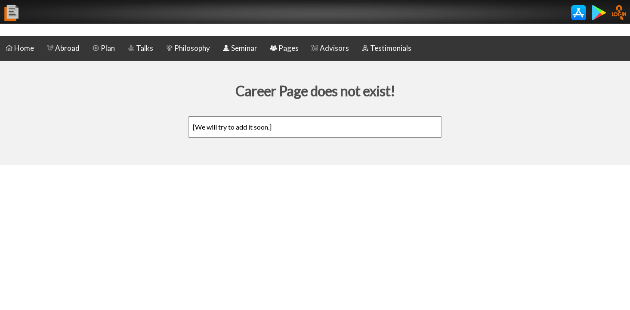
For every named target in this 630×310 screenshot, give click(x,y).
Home (20, 48)
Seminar (240, 48)
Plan (104, 48)
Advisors (330, 48)
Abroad (63, 48)
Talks (140, 48)
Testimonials (386, 48)
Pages (284, 48)
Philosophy (188, 48)
